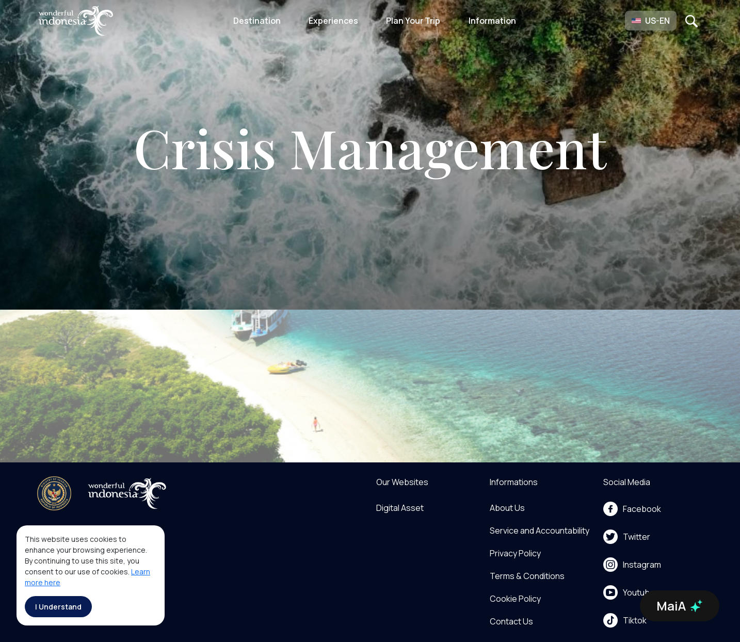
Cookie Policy (515, 598)
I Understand (58, 607)
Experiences (333, 20)
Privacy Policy (515, 553)
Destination (257, 20)
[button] (651, 20)
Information (492, 20)
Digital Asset (400, 507)
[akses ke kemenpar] (54, 493)
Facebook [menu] (632, 509)
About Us (507, 507)
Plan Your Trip (413, 20)
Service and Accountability (539, 530)
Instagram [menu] (632, 564)
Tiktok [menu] (625, 620)
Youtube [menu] (629, 592)
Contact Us (511, 621)
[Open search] (691, 20)
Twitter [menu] (626, 536)
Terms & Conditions (527, 576)
